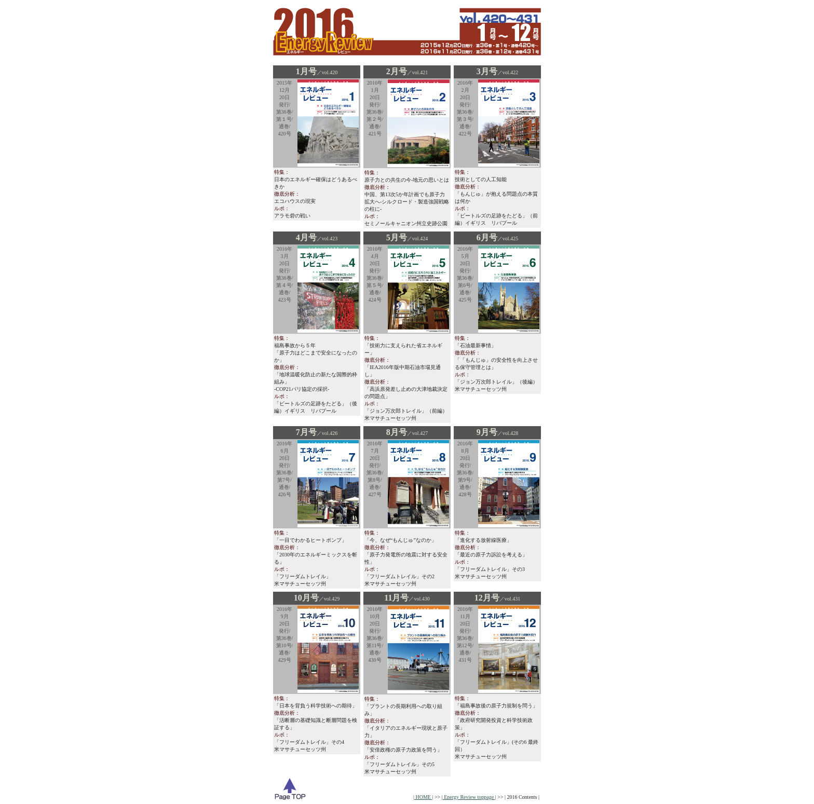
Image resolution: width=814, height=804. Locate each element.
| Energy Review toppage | (469, 797)
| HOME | (423, 797)
